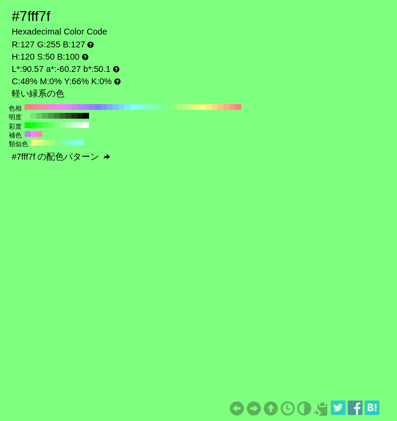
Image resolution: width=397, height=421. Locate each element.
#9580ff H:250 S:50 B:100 (92, 107)
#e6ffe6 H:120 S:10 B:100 (80, 125)
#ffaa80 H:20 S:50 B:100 (227, 107)
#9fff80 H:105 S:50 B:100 (51, 143)
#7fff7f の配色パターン (61, 156)
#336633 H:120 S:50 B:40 (63, 116)
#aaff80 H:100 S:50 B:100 (180, 107)
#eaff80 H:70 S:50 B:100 (197, 107)
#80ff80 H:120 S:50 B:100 (168, 107)
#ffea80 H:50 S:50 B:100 (209, 107)
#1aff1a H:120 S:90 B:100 (33, 125)
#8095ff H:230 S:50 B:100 (104, 107)
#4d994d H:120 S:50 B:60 (51, 116)
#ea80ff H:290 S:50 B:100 (68, 107)
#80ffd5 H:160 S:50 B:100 (145, 107)
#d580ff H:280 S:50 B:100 (74, 107)
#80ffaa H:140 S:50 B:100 (156, 107)
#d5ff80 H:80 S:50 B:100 (191, 107)
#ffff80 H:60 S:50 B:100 (203, 107)
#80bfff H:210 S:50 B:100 (115, 107)
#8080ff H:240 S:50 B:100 (98, 107)
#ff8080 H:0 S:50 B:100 (238, 107)
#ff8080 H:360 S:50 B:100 (27, 107)
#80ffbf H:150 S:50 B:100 (150, 107)
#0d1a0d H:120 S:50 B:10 (80, 116)
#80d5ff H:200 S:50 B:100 (121, 107)
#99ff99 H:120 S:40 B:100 (63, 125)
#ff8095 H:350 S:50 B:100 (33, 107)
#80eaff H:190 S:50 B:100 (127, 107)
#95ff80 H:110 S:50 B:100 (174, 107)
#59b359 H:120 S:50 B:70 (45, 116)
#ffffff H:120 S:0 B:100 (86, 125)
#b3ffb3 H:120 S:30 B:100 (68, 125)
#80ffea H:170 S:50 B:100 (139, 107)
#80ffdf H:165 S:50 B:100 (75, 143)
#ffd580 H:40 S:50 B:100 (215, 107)
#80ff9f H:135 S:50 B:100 (63, 143)
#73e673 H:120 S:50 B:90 (33, 116)
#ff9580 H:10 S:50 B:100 (232, 107)
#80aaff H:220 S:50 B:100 (109, 107)
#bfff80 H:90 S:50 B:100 (186, 107)
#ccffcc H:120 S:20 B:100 (74, 125)
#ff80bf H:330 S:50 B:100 (45, 107)
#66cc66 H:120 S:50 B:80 (39, 116)
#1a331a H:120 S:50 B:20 (74, 116)
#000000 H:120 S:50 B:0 (86, 116)
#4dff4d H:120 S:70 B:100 (45, 125)
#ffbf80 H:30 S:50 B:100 (221, 107)
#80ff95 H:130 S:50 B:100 (162, 107)
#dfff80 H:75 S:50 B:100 (40, 143)
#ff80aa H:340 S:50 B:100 (39, 107)
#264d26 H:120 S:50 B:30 (68, 116)
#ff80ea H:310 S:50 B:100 (57, 107)
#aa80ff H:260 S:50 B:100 (86, 107)
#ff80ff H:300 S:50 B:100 (63, 107)
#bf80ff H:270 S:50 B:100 (80, 107)
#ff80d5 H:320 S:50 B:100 (51, 107)
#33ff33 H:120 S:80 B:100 (39, 125)
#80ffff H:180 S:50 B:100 (133, 107)
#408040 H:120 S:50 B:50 (57, 116)
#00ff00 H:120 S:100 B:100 (27, 125)
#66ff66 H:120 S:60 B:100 (51, 125)
